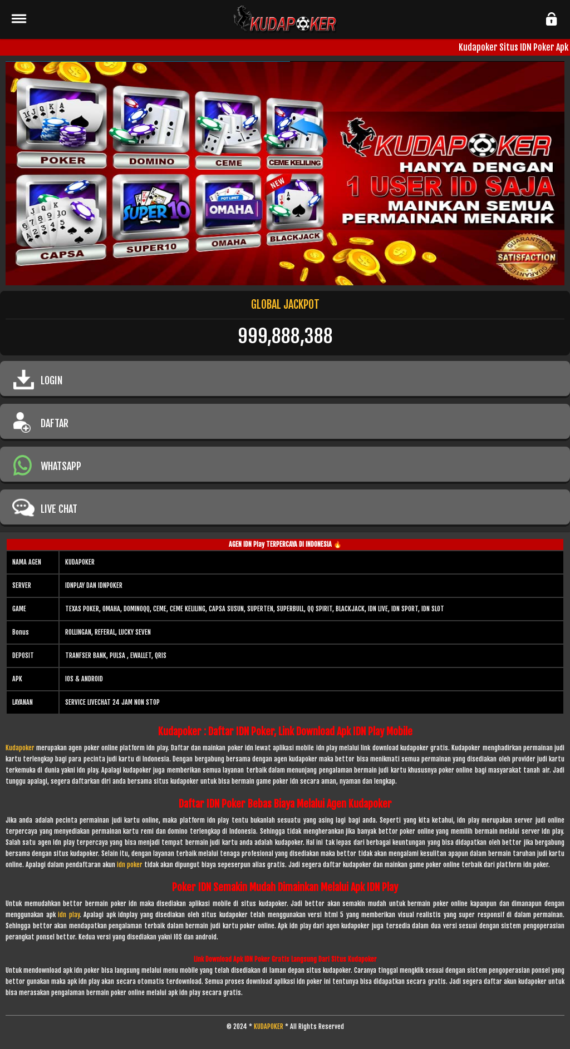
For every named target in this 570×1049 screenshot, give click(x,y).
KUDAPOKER (268, 1026)
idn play (69, 915)
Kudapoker (20, 748)
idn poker (129, 864)
